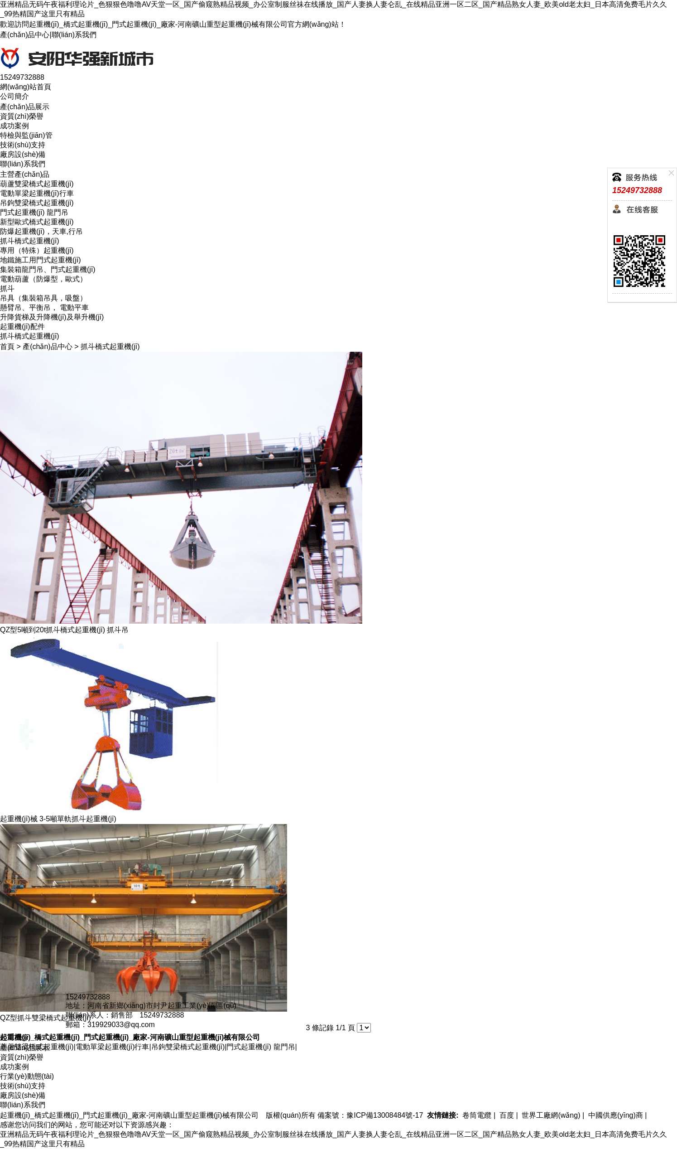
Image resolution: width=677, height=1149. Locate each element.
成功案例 (14, 126)
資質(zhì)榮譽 (21, 116)
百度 (506, 1115)
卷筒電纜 (476, 1115)
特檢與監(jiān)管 (26, 135)
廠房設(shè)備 (22, 154)
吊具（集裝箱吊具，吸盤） (43, 298)
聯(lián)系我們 (74, 35)
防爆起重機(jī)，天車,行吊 (41, 231)
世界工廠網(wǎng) (550, 1115)
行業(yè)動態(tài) (27, 1076)
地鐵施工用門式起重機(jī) (40, 260)
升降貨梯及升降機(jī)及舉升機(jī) (52, 317)
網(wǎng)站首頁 (25, 87)
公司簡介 (14, 96)
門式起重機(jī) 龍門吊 (34, 212)
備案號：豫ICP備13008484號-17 (370, 1115)
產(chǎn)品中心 (24, 35)
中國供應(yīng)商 (614, 1115)
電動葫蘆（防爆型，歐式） (43, 279)
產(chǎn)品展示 (24, 107)
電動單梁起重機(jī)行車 (37, 193)
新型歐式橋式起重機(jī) (37, 222)
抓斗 (7, 288)
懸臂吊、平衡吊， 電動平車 (44, 307)
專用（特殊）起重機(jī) (37, 250)
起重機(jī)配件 (22, 326)
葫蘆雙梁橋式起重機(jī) (37, 184)
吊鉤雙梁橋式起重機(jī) (37, 203)
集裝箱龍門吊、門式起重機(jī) (48, 269)
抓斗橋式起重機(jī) (29, 241)
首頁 (7, 346)
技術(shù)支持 (22, 145)
